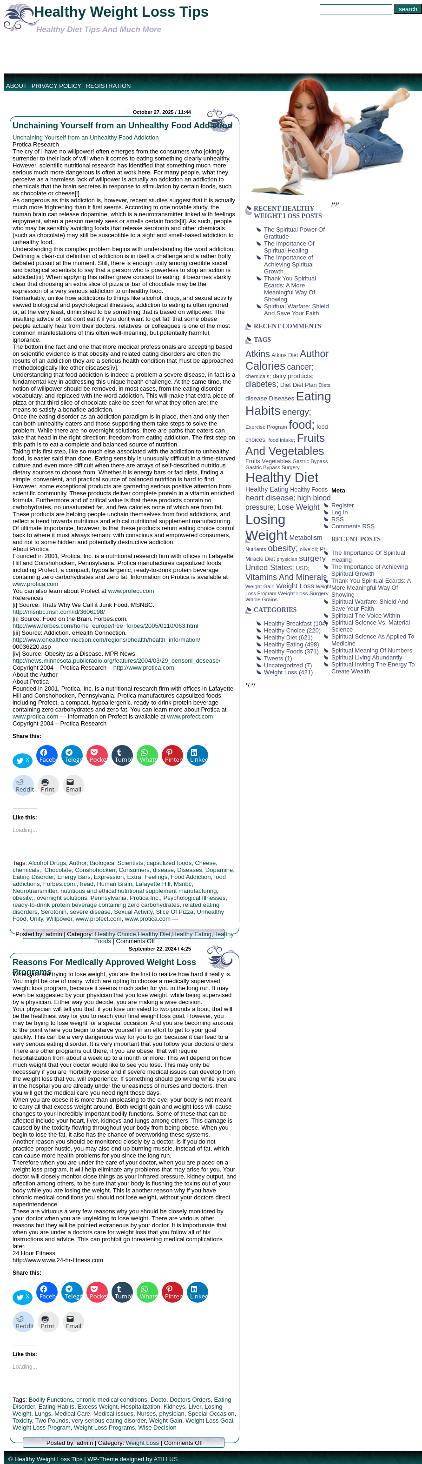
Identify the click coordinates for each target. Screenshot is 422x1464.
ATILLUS (166, 1459)
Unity (36, 918)
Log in (339, 512)
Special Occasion (211, 1413)
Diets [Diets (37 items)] (324, 385)
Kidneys (174, 1406)
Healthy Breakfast (288, 623)
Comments (353, 526)
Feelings (156, 876)
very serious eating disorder (108, 1420)
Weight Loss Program (42, 1427)
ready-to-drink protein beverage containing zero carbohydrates (96, 904)
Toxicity (22, 1420)
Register (342, 505)
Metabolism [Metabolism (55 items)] (305, 537)
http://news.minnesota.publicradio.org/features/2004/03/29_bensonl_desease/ (116, 660)
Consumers (134, 869)
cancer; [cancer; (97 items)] (300, 367)
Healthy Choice (115, 934)
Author (77, 862)
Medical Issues (113, 1413)
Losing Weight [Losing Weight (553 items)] (266, 527)
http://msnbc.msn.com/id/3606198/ (59, 611)
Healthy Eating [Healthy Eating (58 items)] (267, 489)
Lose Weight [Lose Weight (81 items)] (298, 507)
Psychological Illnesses (195, 897)
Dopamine (219, 869)
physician (172, 1413)
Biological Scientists (116, 862)
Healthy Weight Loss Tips (121, 12)
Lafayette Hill (153, 883)
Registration (108, 85)
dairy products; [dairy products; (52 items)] (292, 376)
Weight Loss (142, 1442)
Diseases (189, 869)
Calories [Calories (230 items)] (265, 366)
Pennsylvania (108, 897)
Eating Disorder (33, 876)
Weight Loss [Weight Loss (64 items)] (295, 586)
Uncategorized (283, 665)
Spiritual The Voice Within (365, 615)
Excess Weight (98, 1406)
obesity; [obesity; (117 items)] (283, 548)
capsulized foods (168, 862)
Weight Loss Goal (209, 1420)
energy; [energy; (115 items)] (296, 412)
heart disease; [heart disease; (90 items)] (270, 497)
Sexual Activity (133, 911)
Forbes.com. (60, 883)
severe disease (90, 911)
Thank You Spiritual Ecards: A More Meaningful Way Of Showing (290, 289)
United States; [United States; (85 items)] (269, 567)
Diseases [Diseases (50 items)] (282, 398)
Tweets (273, 658)
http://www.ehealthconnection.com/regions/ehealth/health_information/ (106, 639)
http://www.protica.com (143, 667)
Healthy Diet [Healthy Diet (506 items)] (281, 477)
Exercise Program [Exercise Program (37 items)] (266, 427)
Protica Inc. (145, 897)
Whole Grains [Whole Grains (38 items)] (261, 599)
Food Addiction (191, 876)
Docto (158, 1399)
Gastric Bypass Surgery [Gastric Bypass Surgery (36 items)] (272, 467)
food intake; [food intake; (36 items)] (282, 440)
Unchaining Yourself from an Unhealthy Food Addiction (122, 125)
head (86, 883)
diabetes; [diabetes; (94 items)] (261, 384)
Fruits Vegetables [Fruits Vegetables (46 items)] (268, 461)
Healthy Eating (191, 934)
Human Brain (114, 883)
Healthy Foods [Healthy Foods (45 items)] (309, 489)
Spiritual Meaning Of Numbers (371, 650)
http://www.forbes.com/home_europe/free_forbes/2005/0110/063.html (105, 625)
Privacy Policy (56, 85)
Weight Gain (165, 1420)
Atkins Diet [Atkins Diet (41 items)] (284, 355)
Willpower (59, 918)
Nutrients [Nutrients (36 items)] (255, 549)
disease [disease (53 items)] (256, 398)
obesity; (23, 897)
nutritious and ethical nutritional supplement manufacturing (138, 890)
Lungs (42, 1413)
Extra (134, 876)
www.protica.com (35, 583)
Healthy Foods (283, 651)
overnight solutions (62, 897)
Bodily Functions (51, 1399)
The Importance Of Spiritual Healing (289, 247)
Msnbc (182, 883)
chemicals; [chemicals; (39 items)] (258, 376)
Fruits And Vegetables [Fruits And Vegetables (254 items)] (285, 444)
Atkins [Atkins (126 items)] (257, 354)
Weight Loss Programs (104, 1427)
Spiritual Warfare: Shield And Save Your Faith (296, 310)
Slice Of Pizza (174, 911)
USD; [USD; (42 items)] (303, 568)
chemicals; (27, 869)
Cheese (205, 862)
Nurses (146, 1413)
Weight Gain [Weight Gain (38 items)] (260, 586)
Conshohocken (95, 869)
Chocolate (58, 869)
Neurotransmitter (35, 890)
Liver (194, 1406)
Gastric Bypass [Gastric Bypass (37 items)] (310, 461)
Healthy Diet (154, 934)
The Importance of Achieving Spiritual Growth (289, 264)
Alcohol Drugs (47, 862)
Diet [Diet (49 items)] (285, 384)
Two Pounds (52, 1420)
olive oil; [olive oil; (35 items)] (309, 549)
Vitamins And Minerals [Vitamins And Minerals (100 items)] (286, 577)
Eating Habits (56, 1406)
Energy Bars (74, 876)
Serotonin (54, 911)
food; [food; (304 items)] (302, 424)
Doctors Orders (190, 1399)
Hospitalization (140, 1406)
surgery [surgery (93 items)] (312, 558)
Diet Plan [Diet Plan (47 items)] (305, 384)
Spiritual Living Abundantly (366, 657)
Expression (109, 876)
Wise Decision (157, 1427)
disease (163, 869)
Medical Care (72, 1413)
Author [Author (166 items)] (314, 353)
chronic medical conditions (111, 1399)
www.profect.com (131, 590)
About (16, 85)
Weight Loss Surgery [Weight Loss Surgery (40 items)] (303, 593)
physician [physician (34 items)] (287, 559)
